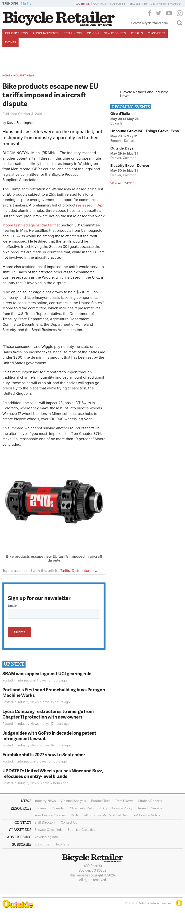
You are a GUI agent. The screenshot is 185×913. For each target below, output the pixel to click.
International (26, 680)
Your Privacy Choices (50, 815)
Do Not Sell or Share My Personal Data (99, 815)
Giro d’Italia (120, 113)
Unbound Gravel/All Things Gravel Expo (144, 131)
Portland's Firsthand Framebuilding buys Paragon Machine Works (53, 692)
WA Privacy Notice (146, 815)
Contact (99, 3)
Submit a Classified (82, 830)
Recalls (137, 33)
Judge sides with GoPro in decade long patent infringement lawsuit (49, 736)
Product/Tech (101, 801)
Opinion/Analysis (73, 801)
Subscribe (117, 3)
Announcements (46, 33)
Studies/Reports (150, 801)
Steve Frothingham (21, 123)
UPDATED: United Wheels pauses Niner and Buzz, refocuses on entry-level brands (52, 773)
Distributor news (85, 570)
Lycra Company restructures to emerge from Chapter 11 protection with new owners (48, 714)
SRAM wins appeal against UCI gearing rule (46, 673)
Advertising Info (46, 837)
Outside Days (121, 148)
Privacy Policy (122, 808)
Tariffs (26, 3)
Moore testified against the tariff (29, 225)
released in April (92, 205)
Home (6, 75)
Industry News (16, 33)
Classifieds (156, 33)
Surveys (40, 808)
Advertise (82, 3)
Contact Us (69, 822)
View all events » (123, 183)
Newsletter (138, 3)
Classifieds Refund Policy (88, 808)
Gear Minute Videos (165, 3)
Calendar (58, 808)
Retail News (73, 33)
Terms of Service (150, 808)
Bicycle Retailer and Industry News (144, 94)
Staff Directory (45, 822)
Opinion (93, 33)
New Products (115, 33)
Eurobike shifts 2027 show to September (43, 754)
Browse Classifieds (48, 830)
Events (10, 42)
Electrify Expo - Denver (129, 165)
